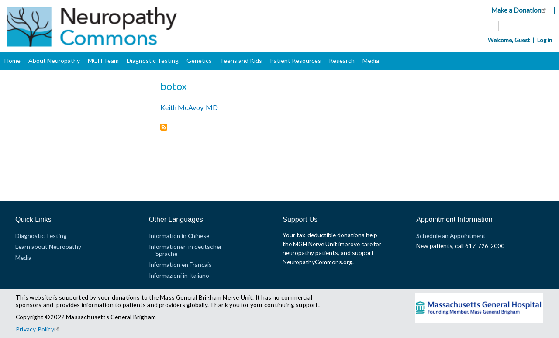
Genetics (199, 60)
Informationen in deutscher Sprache (185, 250)
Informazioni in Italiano (179, 275)
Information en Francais (180, 264)
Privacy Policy (39, 329)
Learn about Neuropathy (48, 246)
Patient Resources (295, 60)
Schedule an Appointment (451, 235)
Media (370, 60)
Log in (544, 40)
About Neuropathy (54, 60)
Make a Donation (520, 10)
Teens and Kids (241, 60)
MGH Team (103, 60)
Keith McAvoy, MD (189, 107)
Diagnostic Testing (153, 60)
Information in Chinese (179, 235)
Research (342, 60)
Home (12, 60)
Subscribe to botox (163, 128)
